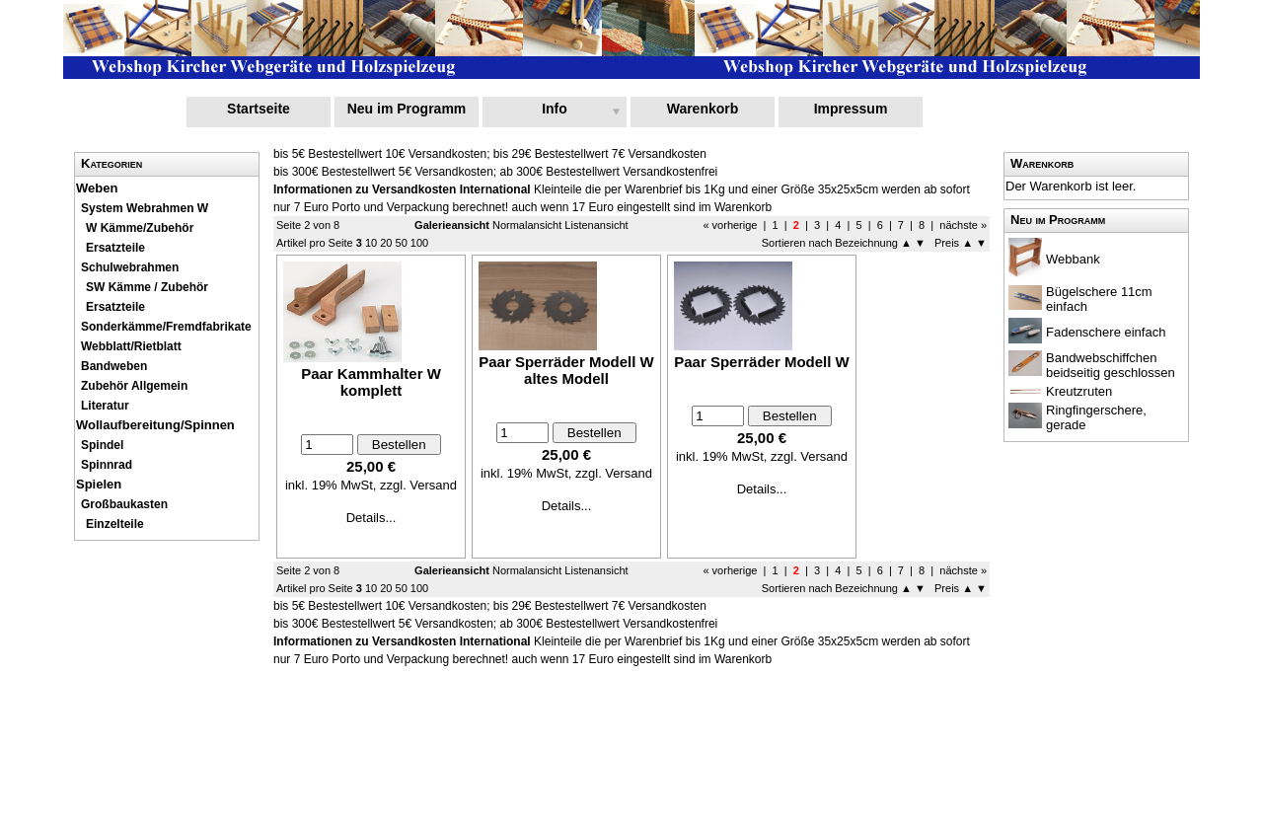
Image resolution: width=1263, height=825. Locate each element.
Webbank (1073, 259)
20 (386, 243)
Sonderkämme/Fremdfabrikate (166, 327)
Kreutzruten (1079, 391)
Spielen (98, 484)
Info (554, 108)
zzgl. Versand (418, 485)
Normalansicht (526, 225)
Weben (96, 188)
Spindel (102, 445)
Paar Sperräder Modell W (762, 361)
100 (419, 243)
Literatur (105, 405)
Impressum (851, 108)
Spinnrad (106, 465)
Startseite (258, 108)
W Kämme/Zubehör (139, 228)
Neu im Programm (407, 108)
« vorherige (731, 225)
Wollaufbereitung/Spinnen (155, 424)
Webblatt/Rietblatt (131, 346)
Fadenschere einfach (1105, 332)
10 (371, 243)
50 (402, 243)
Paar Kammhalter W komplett (371, 382)
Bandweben (114, 366)
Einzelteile (115, 524)
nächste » (963, 225)
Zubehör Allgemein (134, 386)
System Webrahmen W (144, 208)
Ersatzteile (115, 307)
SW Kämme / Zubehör (147, 287)
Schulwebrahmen (130, 267)
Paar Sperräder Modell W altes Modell (566, 370)
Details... (371, 517)
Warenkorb (703, 108)
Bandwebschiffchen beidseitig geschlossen (1110, 365)
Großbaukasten (124, 504)
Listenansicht (596, 225)
